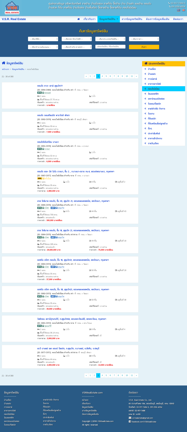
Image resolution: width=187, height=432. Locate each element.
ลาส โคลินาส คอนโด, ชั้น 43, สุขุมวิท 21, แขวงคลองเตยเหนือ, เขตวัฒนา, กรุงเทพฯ (73, 201)
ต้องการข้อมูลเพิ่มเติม (157, 19)
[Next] (136, 76)
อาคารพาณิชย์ (152, 84)
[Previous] (86, 76)
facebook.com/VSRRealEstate (142, 421)
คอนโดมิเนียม (151, 89)
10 (127, 76)
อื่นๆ (148, 128)
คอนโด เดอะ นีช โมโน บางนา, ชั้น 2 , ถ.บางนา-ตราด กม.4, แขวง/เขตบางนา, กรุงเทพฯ (75, 171)
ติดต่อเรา (178, 19)
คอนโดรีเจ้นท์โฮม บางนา (48, 142)
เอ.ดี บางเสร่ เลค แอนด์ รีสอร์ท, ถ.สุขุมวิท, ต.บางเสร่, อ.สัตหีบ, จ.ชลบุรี (68, 348)
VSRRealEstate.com (92, 393)
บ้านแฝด (150, 74)
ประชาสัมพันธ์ (152, 133)
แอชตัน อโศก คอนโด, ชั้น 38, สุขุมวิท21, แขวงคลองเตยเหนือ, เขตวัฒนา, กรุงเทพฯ (73, 289)
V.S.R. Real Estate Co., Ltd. (140, 400)
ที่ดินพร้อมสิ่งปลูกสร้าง (156, 123)
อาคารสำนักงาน (153, 138)
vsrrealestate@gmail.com (141, 418)
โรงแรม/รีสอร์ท (152, 104)
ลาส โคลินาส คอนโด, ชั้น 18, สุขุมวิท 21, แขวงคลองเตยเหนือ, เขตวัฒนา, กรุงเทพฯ (73, 230)
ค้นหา (144, 47)
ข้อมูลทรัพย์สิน (107, 19)
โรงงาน (149, 113)
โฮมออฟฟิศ (151, 94)
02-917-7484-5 (143, 407)
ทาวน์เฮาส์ (150, 79)
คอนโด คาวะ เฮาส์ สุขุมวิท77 (50, 86)
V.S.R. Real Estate (14, 19)
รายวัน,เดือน (151, 143)
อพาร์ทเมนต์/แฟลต (154, 99)
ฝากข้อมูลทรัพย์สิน (132, 19)
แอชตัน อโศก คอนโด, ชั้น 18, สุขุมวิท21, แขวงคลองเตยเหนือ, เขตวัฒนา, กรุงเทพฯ (73, 260)
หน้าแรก (5, 69)
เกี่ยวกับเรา (90, 19)
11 (132, 76)
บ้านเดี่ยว (150, 69)
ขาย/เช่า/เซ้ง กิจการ (154, 109)
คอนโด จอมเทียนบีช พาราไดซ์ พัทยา (53, 115)
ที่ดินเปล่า (150, 118)
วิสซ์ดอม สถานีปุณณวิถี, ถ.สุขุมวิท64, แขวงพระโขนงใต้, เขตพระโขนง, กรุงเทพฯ (71, 319)
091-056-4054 (156, 407)
